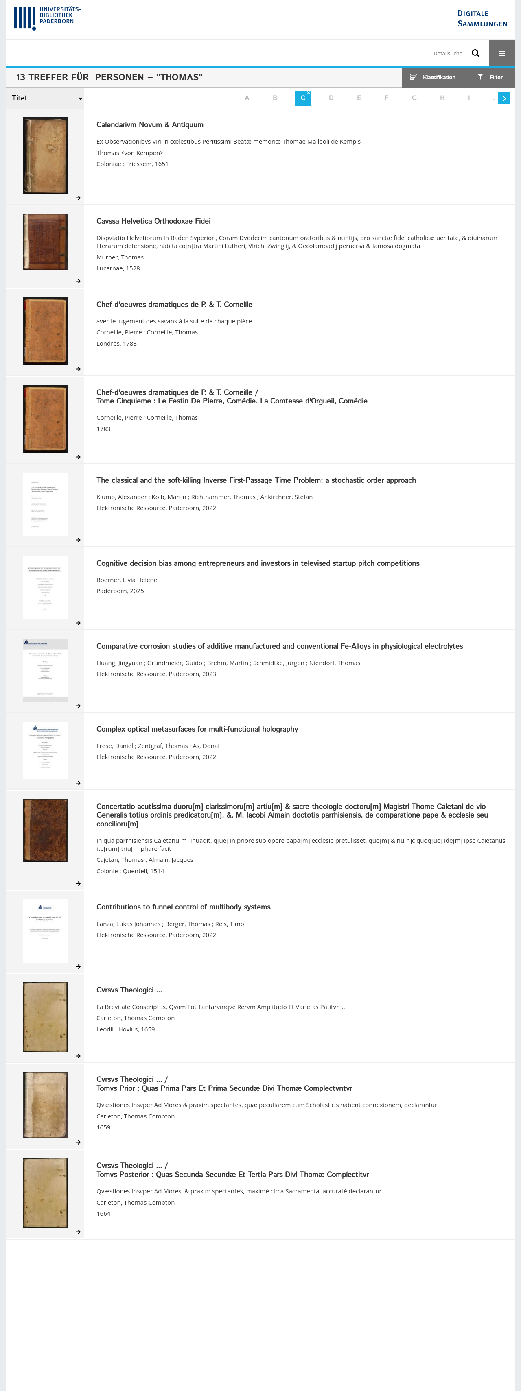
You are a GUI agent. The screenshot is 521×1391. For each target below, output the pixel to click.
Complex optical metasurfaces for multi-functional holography (197, 730)
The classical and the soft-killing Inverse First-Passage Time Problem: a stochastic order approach (256, 481)
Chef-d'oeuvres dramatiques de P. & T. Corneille (174, 305)
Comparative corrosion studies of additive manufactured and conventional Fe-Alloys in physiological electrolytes (279, 647)
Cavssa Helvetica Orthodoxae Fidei (153, 222)
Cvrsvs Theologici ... (129, 990)
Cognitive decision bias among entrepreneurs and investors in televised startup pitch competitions (257, 564)
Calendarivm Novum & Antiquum (150, 125)
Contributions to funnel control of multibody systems (183, 907)
